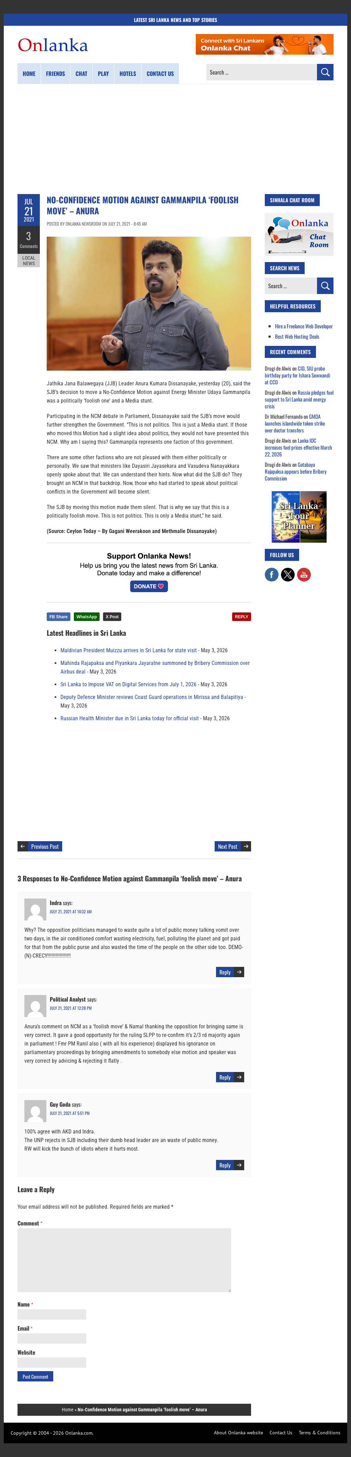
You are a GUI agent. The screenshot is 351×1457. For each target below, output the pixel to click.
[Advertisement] (175, 139)
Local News (28, 260)
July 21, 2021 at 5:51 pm (70, 1113)
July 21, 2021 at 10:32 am (71, 911)
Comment (30, 1223)
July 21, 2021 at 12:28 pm (71, 1008)
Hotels (128, 73)
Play (103, 73)
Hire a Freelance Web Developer (304, 326)
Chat (81, 73)
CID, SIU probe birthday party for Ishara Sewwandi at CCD (297, 375)
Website (26, 1352)
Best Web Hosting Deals (297, 336)
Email (25, 1328)
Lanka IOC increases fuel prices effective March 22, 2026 (298, 447)
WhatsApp (87, 616)
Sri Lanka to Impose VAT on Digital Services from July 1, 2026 (128, 684)
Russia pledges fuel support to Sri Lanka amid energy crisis (299, 399)
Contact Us (281, 1433)
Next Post (227, 846)
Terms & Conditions (319, 1433)
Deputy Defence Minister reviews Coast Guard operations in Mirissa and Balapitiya (151, 697)
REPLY (241, 616)
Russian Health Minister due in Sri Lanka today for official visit (129, 718)
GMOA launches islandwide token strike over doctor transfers (295, 423)
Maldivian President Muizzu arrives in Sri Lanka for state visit (128, 650)
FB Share (58, 616)
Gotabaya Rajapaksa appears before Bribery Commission (296, 471)
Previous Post (45, 846)
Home (29, 73)
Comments (28, 245)
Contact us (160, 73)
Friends (55, 73)
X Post (112, 616)
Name (25, 1304)
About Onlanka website (238, 1433)
